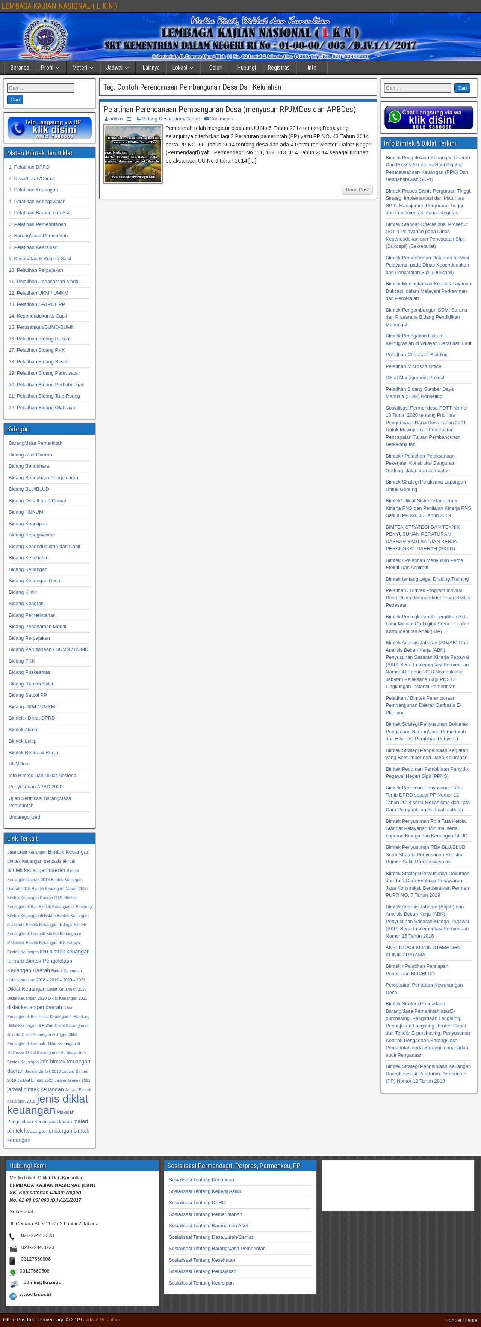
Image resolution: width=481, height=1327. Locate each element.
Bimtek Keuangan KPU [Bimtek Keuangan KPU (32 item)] (27, 952)
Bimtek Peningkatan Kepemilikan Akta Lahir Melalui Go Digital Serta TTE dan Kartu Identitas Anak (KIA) (427, 624)
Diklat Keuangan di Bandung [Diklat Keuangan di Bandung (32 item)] (64, 1016)
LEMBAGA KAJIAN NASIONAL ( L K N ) (59, 6)
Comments (221, 119)
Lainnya (151, 67)
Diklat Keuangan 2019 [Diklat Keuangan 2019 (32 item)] (67, 989)
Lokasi (179, 67)
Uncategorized (24, 817)
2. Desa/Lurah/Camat (32, 178)
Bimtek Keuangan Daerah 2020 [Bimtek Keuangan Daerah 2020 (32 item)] (60, 888)
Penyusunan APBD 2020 (35, 786)
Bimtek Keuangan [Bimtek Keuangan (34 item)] (68, 852)
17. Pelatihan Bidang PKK (37, 350)
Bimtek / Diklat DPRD (32, 718)
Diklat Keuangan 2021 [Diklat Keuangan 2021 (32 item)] (68, 998)
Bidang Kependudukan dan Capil (44, 546)
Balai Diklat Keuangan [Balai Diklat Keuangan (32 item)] (27, 852)
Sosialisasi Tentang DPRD (197, 1202)
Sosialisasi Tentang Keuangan (201, 1179)
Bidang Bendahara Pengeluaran (43, 477)
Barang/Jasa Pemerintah (35, 443)
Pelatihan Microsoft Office (413, 366)
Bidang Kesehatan (28, 557)
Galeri (215, 67)
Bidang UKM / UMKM (32, 706)
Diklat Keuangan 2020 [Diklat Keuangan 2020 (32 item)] (27, 998)
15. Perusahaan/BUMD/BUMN (42, 327)
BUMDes (18, 764)
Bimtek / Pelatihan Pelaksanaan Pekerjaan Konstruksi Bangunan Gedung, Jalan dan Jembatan (420, 463)
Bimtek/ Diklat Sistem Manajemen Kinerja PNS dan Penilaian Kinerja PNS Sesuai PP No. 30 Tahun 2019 (428, 508)
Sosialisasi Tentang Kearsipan (201, 1283)
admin (116, 119)
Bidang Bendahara (29, 466)
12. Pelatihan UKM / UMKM (38, 293)
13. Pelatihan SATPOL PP (37, 304)
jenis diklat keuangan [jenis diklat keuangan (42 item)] (47, 1104)
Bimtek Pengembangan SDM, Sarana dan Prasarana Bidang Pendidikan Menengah (426, 317)
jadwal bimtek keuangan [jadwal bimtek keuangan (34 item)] (35, 1089)
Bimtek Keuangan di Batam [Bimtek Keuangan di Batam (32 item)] (31, 915)
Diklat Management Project (415, 377)
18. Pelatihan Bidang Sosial (38, 362)
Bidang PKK (22, 661)
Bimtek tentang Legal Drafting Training (427, 579)
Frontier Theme (461, 1320)
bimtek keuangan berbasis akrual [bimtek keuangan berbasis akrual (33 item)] (41, 861)
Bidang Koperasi (26, 603)
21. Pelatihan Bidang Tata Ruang (44, 396)
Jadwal (114, 67)
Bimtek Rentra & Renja (33, 752)
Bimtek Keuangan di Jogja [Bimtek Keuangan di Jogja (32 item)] (49, 924)
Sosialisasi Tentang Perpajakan (202, 1271)
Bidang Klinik (23, 592)
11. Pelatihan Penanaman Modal (44, 281)
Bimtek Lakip (22, 741)
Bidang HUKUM (26, 512)
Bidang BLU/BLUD (29, 489)
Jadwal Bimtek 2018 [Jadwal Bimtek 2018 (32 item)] (43, 1071)
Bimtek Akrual (23, 729)
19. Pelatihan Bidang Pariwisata (43, 373)
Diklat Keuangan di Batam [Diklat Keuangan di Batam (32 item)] (30, 1025)
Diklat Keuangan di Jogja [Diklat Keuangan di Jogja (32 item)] (44, 1034)
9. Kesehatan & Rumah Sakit (40, 258)
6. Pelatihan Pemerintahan (37, 224)
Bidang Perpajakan (29, 638)
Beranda (19, 67)
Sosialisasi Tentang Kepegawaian (205, 1191)
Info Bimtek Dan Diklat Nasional (43, 775)
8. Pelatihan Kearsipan (33, 247)
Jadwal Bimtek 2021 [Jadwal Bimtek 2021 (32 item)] (72, 1080)
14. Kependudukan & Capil (38, 316)
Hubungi (246, 67)
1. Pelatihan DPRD (29, 167)
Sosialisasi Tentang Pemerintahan (205, 1214)
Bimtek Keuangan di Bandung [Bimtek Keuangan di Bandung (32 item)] (65, 906)
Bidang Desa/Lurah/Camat (171, 119)
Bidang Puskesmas (29, 672)
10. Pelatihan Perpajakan (36, 270)
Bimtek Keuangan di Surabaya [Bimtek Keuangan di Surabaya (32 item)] (53, 942)
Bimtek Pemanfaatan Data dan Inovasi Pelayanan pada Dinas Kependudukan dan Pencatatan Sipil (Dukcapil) (427, 265)
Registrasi (279, 67)
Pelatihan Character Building (417, 354)
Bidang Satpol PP (28, 695)
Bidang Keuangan (28, 569)
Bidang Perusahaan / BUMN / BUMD (48, 649)
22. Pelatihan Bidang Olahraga (42, 407)
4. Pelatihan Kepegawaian (37, 201)
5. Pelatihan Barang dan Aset (40, 212)
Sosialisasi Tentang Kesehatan (202, 1260)
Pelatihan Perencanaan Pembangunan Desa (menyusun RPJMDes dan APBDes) (229, 109)
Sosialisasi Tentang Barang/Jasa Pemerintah (217, 1248)
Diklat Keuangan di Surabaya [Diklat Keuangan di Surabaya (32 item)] (52, 1052)
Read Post (357, 190)
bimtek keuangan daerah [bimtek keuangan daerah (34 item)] (36, 870)
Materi (79, 67)
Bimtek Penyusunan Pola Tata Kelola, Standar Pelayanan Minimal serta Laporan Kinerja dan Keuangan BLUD (426, 828)
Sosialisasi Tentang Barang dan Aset (208, 1225)
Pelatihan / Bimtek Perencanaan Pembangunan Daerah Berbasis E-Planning (423, 705)
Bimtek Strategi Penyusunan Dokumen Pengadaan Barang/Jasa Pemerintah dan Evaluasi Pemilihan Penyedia (427, 731)
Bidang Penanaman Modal (37, 626)
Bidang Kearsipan (28, 523)
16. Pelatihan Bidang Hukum (40, 339)
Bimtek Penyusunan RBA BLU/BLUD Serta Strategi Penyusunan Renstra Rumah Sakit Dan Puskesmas (425, 854)
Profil (47, 67)
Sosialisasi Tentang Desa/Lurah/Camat (211, 1237)
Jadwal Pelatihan (101, 1319)
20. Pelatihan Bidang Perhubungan (47, 384)
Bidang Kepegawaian (32, 535)
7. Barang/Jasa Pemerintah (38, 235)
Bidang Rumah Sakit (31, 684)
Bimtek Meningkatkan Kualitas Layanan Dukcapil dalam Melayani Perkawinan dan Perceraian (428, 291)
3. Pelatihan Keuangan (33, 190)
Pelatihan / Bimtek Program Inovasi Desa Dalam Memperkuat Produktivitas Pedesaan (428, 597)
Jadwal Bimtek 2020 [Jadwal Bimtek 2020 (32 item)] (35, 1080)
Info (311, 67)
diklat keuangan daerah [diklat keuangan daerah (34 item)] (34, 1007)
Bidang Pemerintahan (32, 615)
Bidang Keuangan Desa (34, 580)
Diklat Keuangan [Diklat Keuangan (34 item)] (26, 989)
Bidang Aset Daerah (30, 455)
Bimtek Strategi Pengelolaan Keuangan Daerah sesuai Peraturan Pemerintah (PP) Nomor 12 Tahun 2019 (428, 1073)
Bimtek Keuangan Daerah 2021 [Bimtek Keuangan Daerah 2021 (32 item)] (35, 897)
